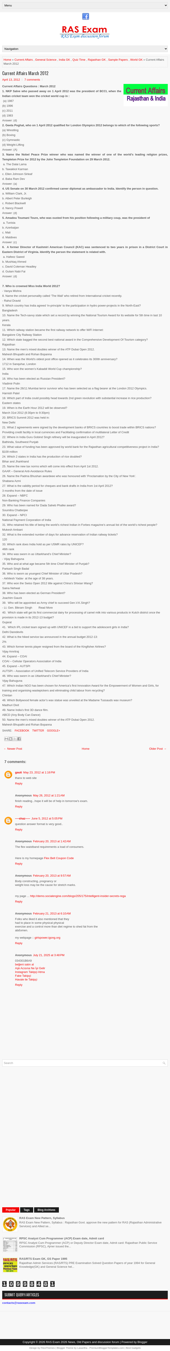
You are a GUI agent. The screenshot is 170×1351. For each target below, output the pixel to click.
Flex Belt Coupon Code (59, 858)
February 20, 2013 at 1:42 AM (52, 841)
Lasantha (82, 1348)
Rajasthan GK (97, 59)
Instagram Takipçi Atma (30, 972)
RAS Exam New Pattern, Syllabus (42, 1218)
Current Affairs (23, 59)
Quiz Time (78, 59)
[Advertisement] (35, 1136)
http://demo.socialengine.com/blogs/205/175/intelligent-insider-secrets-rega (78, 896)
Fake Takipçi (23, 975)
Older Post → (157, 748)
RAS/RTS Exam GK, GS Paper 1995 (43, 1258)
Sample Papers (118, 59)
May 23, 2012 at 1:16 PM (39, 772)
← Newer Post (13, 748)
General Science (45, 59)
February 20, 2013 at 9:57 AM (52, 875)
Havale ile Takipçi (26, 979)
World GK (136, 59)
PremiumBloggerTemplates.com (106, 1348)
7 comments (32, 79)
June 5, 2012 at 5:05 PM (46, 818)
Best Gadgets (133, 1348)
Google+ (53, 730)
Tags (27, 1209)
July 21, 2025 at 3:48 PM (48, 955)
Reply (18, 783)
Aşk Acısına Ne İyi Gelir (30, 968)
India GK (64, 59)
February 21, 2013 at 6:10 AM (52, 913)
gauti (18, 772)
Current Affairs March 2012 (25, 73)
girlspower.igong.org (47, 937)
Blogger (142, 1342)
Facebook (21, 730)
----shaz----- (22, 818)
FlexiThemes (48, 1348)
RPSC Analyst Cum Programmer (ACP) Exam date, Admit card (61, 1238)
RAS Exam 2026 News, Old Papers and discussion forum (82, 1342)
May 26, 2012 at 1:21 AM (49, 795)
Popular (11, 1209)
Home (7, 59)
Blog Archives (46, 1209)
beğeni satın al (24, 964)
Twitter (37, 730)
